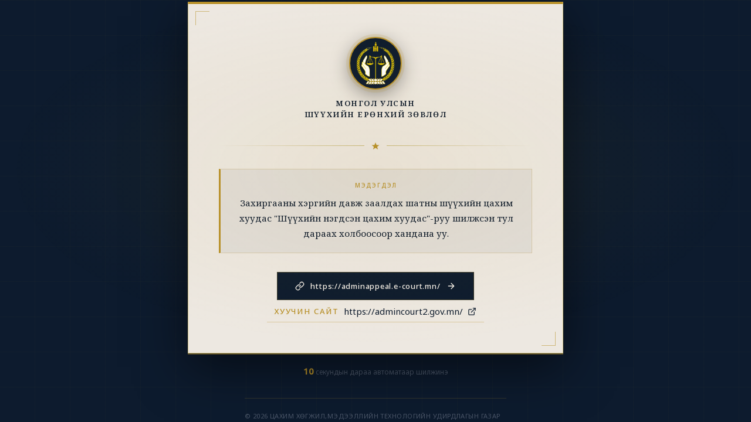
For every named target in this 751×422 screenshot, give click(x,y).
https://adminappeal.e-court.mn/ (375, 286)
